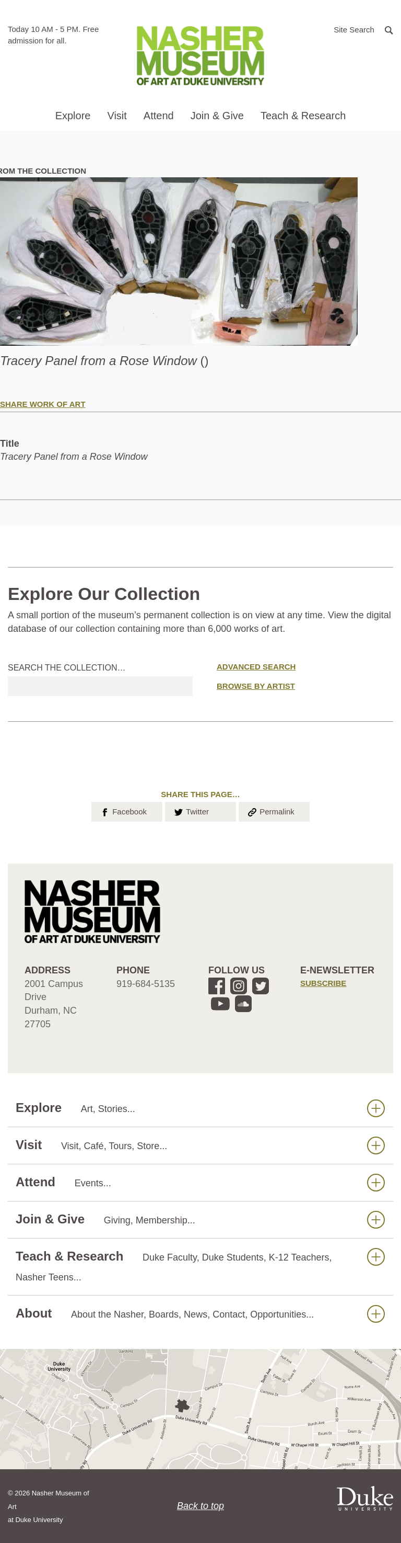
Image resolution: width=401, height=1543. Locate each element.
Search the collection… (67, 667)
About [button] (200, 1313)
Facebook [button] (123, 810)
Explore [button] (73, 115)
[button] (363, 29)
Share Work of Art (43, 404)
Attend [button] (159, 115)
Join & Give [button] (217, 115)
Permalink (270, 810)
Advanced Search (256, 666)
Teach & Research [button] (303, 115)
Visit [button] (116, 115)
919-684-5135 (145, 984)
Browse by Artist (256, 686)
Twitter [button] (191, 810)
